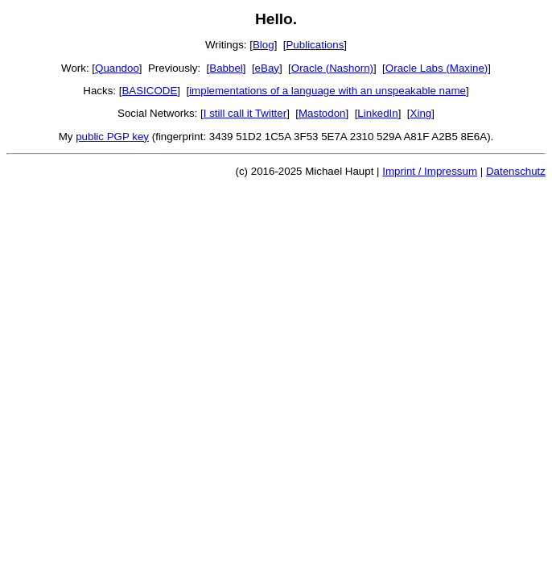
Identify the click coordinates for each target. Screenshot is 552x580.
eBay (267, 68)
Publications (315, 45)
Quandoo (117, 68)
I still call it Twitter (245, 113)
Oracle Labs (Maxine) (436, 68)
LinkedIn (377, 113)
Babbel (226, 68)
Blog (263, 45)
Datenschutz (516, 171)
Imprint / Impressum (429, 171)
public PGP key (112, 136)
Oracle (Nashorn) (332, 68)
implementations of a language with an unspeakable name (327, 91)
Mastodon (322, 113)
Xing (421, 113)
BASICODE (149, 91)
